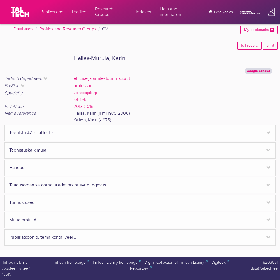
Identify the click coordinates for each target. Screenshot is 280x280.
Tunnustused (22, 202)
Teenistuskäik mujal (28, 150)
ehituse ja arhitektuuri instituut (102, 78)
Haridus (16, 167)
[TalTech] (20, 11)
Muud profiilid (22, 220)
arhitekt (81, 100)
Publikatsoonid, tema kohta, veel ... (43, 237)
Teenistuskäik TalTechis (31, 133)
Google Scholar (258, 71)
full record (249, 45)
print (270, 45)
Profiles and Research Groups (67, 29)
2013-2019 (83, 106)
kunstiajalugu (86, 93)
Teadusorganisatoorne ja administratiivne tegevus (57, 185)
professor (82, 86)
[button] (270, 12)
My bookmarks (259, 30)
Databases (23, 29)
